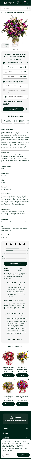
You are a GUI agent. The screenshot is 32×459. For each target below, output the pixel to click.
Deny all (8, 454)
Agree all (23, 454)
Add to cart (13, 109)
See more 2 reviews (15, 339)
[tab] (9, 126)
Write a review (15, 264)
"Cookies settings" (17, 448)
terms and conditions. (17, 445)
